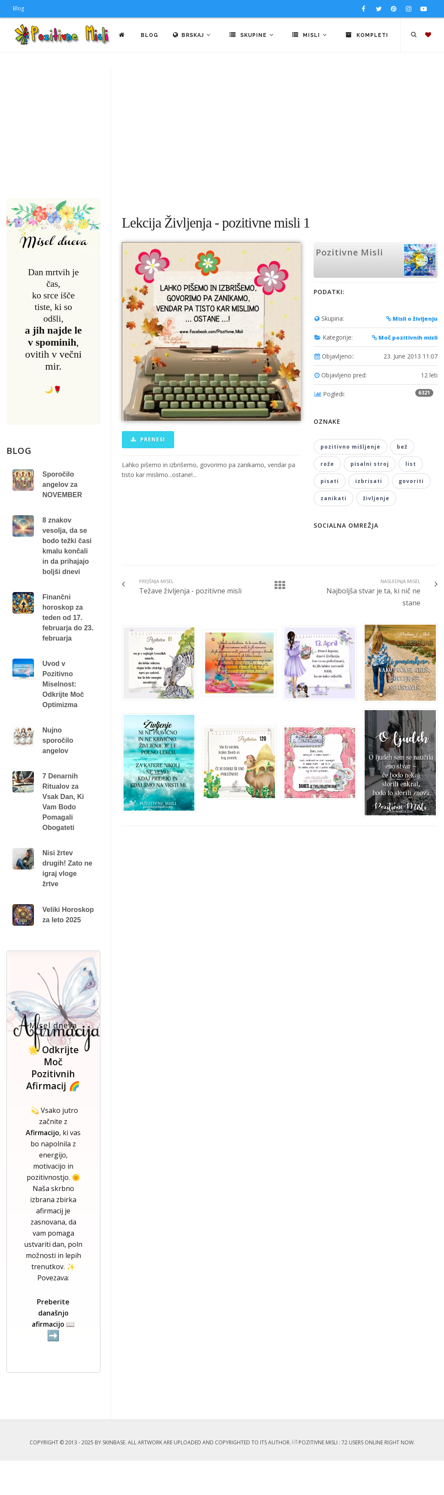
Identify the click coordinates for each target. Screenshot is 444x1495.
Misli (347, 69)
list (410, 498)
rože (327, 498)
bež (402, 481)
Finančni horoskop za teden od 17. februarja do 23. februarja (68, 652)
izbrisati (368, 515)
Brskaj (229, 69)
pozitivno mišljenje (350, 481)
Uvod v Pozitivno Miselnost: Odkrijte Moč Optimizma (63, 718)
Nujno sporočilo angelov (57, 775)
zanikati (333, 532)
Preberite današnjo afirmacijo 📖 (53, 1353)
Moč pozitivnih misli (405, 372)
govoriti (411, 515)
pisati (329, 515)
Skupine (289, 69)
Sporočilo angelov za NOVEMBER (62, 519)
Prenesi (148, 473)
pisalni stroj (369, 498)
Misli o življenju (412, 353)
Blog (18, 8)
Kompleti (404, 69)
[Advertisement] (222, 168)
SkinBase (114, 1476)
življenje (376, 532)
